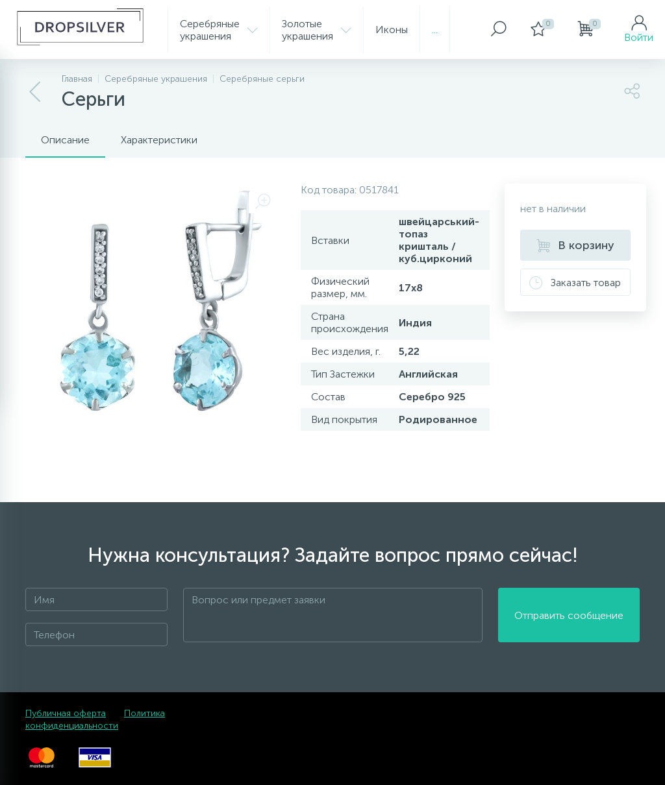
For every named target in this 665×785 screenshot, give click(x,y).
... (435, 29)
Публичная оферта (65, 713)
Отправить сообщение (568, 615)
